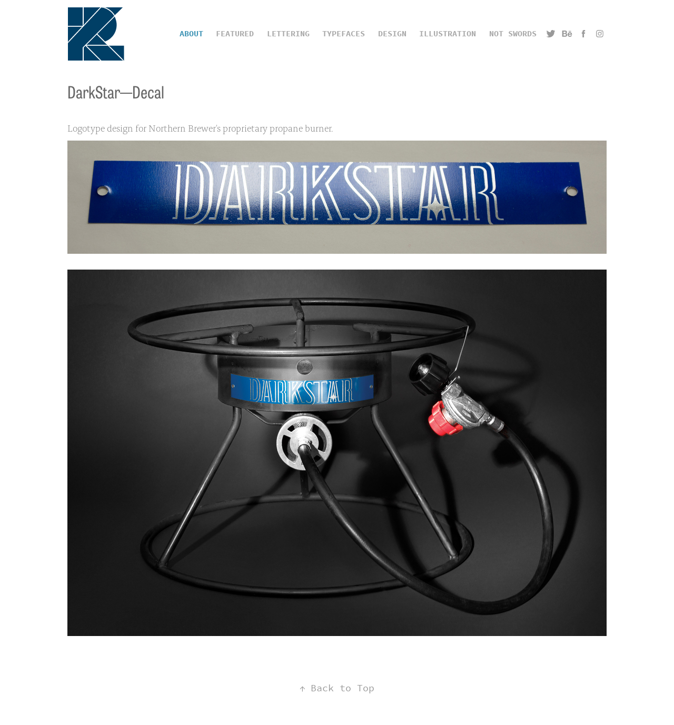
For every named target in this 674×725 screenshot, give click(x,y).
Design (392, 33)
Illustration (447, 33)
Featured (235, 33)
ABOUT (191, 33)
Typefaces (343, 33)
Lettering (288, 33)
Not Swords (513, 33)
